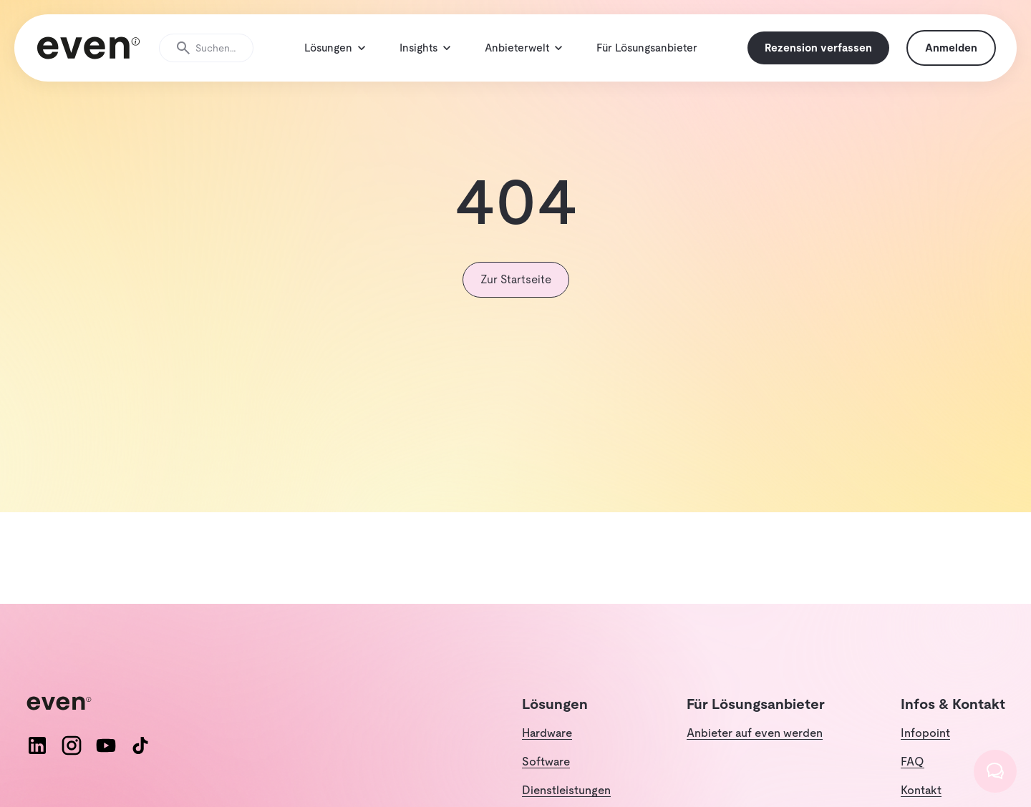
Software (546, 780)
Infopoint (925, 751)
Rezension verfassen (813, 57)
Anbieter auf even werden (755, 751)
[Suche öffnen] (211, 57)
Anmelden (946, 57)
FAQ (912, 780)
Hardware (547, 751)
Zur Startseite (515, 298)
